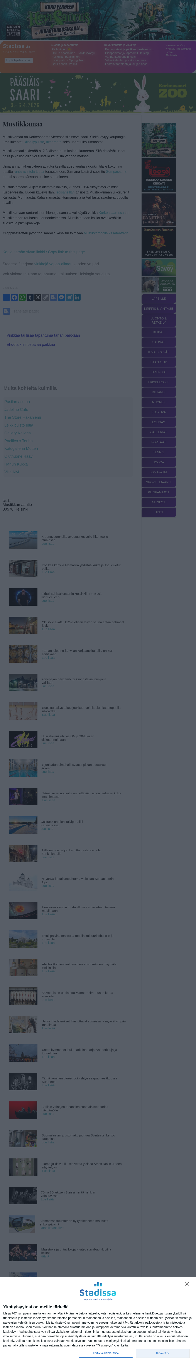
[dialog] (98, 1320)
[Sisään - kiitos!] (188, 1285)
